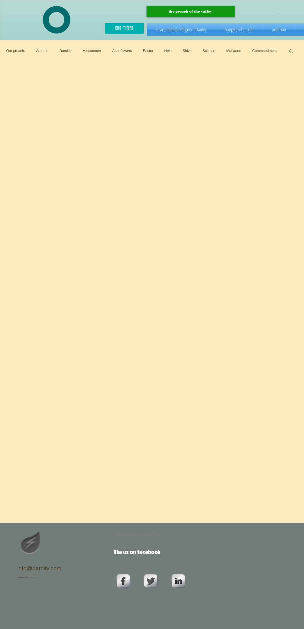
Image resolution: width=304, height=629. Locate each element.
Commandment (264, 51)
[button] (291, 51)
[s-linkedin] (178, 581)
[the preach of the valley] (191, 11)
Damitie (65, 51)
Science (208, 51)
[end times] (124, 28)
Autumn (42, 51)
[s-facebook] (123, 581)
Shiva (187, 51)
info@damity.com (39, 568)
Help (168, 51)
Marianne (233, 51)
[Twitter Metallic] (151, 581)
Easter (148, 51)
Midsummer (92, 51)
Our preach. (15, 51)
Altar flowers (122, 51)
